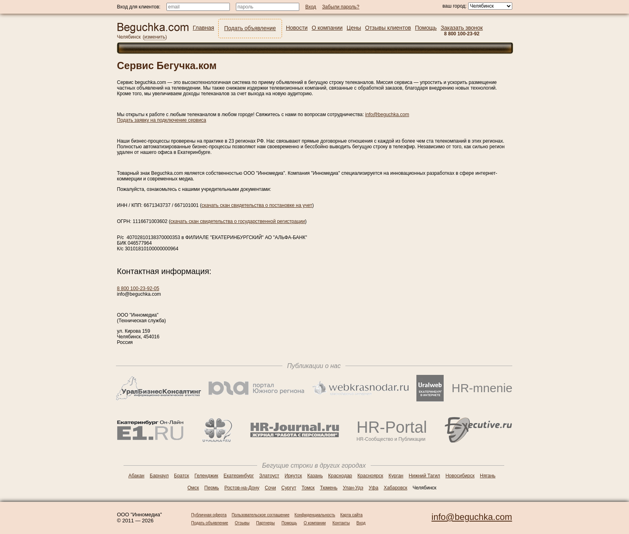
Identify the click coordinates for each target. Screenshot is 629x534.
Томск (308, 488)
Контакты (341, 523)
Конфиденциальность (314, 515)
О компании (315, 523)
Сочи (270, 488)
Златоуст (269, 476)
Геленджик (206, 476)
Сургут (288, 488)
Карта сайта (351, 515)
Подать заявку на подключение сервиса (161, 120)
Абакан (136, 476)
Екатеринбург (238, 476)
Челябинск (129, 37)
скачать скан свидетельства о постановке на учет (257, 205)
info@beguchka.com (387, 114)
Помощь (289, 523)
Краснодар (340, 476)
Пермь (211, 488)
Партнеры (265, 523)
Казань (315, 476)
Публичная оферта (209, 515)
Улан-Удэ (353, 488)
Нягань (487, 476)
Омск (193, 488)
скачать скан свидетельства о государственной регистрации (237, 221)
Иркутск (293, 476)
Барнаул (159, 476)
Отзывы (242, 523)
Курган (396, 476)
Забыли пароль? (340, 7)
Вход (361, 523)
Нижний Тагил (424, 476)
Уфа (373, 488)
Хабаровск (395, 488)
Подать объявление (209, 523)
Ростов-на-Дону (241, 488)
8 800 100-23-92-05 (138, 288)
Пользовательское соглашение (260, 515)
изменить (154, 37)
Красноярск (370, 476)
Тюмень (328, 488)
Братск (181, 476)
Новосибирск (459, 476)
